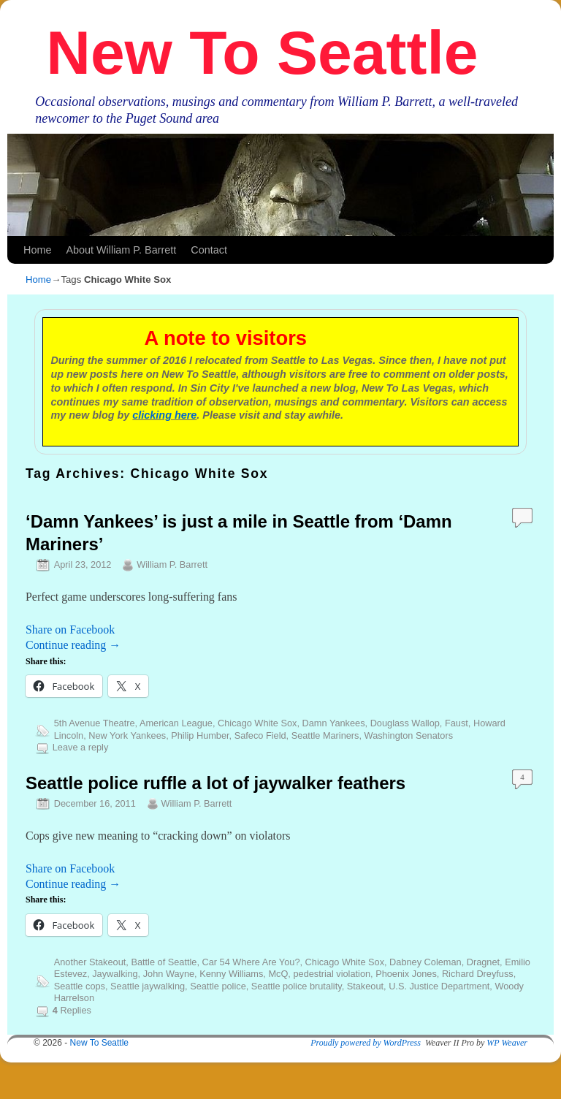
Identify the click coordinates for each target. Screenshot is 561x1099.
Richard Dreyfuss (478, 973)
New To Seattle (262, 52)
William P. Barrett (172, 564)
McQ (278, 973)
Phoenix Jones (406, 973)
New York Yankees (127, 735)
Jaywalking (114, 973)
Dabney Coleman (425, 962)
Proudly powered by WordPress (365, 1043)
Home (37, 250)
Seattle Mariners (325, 735)
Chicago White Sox (257, 723)
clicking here (164, 415)
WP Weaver (506, 1043)
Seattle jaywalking (147, 986)
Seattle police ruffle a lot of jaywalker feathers (215, 783)
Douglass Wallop (405, 723)
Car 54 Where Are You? (251, 962)
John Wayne (168, 973)
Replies (72, 1010)
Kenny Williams (231, 973)
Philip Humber (200, 735)
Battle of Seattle (163, 962)
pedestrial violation (331, 973)
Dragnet (483, 962)
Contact (209, 250)
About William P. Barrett (121, 250)
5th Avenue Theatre (94, 723)
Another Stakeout (90, 962)
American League (176, 723)
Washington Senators (409, 735)
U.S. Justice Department (439, 986)
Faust (456, 723)
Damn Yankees (333, 723)
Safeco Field (260, 735)
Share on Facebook (70, 629)
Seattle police (218, 986)
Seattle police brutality (296, 986)
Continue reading (73, 645)
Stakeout (365, 986)
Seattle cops (79, 986)
